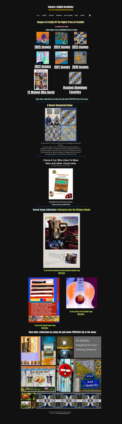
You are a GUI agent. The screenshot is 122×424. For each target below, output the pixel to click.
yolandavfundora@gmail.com (63, 413)
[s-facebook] (90, 15)
